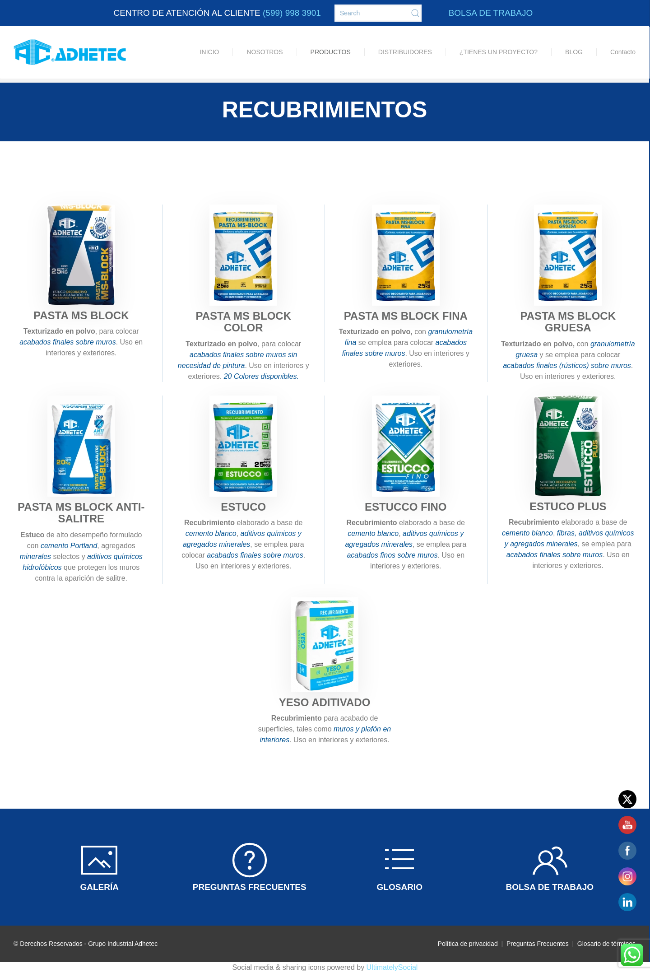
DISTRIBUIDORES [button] (405, 52)
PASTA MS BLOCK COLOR (243, 322)
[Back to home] (70, 52)
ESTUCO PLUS (568, 506)
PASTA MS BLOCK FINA (406, 316)
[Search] (378, 13)
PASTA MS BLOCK (81, 315)
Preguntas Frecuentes (538, 943)
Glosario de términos (606, 943)
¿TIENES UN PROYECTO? (499, 52)
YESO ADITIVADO (325, 702)
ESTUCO (243, 507)
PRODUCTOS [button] (331, 52)
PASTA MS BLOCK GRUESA (568, 322)
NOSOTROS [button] (264, 52)
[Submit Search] (415, 13)
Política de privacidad (468, 943)
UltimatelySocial (392, 967)
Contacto (623, 52)
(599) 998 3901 (292, 13)
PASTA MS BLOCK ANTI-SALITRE (81, 513)
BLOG (574, 52)
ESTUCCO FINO (405, 507)
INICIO (209, 52)
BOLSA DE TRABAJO (491, 13)
